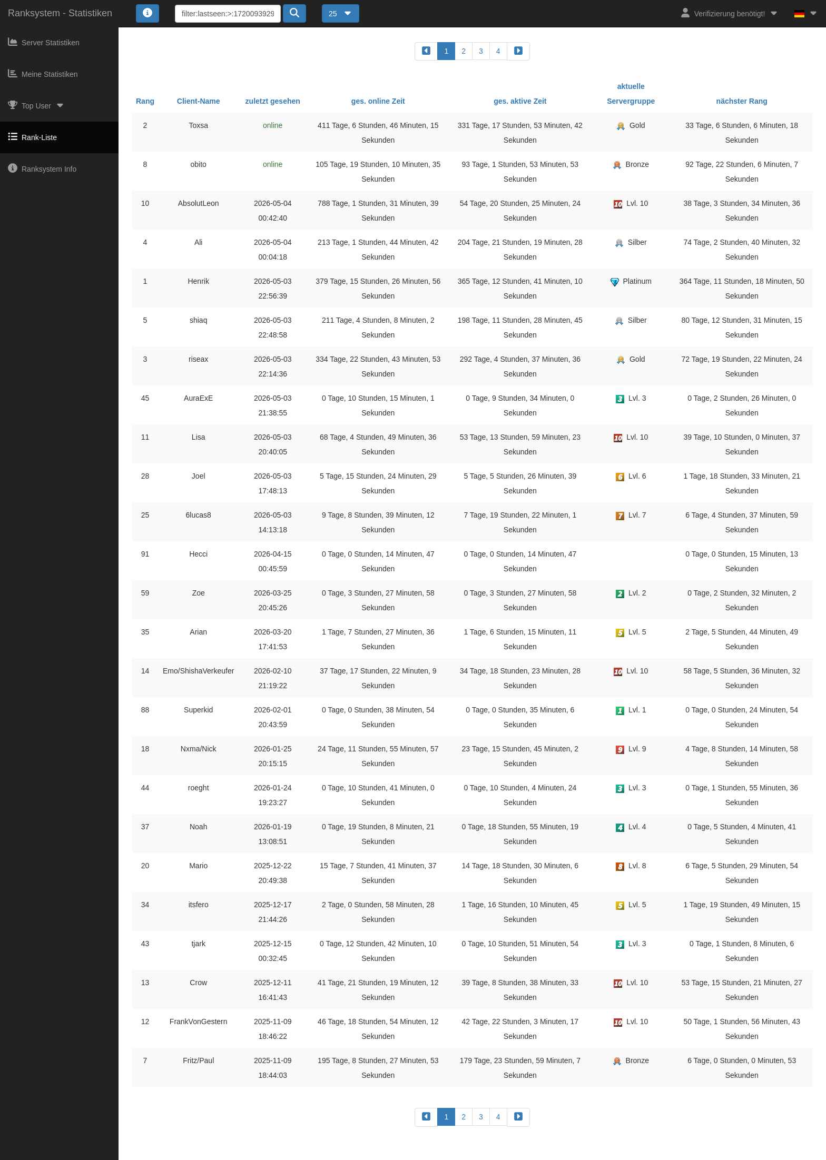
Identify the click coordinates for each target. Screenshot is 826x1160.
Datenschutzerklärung (433, 1152)
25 (340, 13)
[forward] (518, 51)
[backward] (426, 51)
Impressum (375, 1152)
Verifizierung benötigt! (730, 13)
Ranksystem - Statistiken (60, 13)
